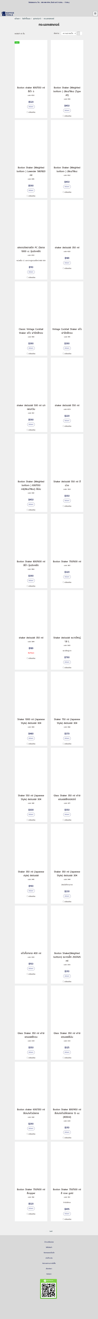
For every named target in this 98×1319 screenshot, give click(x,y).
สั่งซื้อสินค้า (31, 107)
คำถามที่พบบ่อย (49, 1242)
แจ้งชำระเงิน (49, 1258)
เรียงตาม (57, 33)
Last (51, 1231)
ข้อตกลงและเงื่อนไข (49, 1252)
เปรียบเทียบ (32, 112)
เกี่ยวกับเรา (49, 1268)
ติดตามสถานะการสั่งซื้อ (49, 1263)
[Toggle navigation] (95, 13)
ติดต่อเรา (49, 1274)
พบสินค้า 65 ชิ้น (20, 33)
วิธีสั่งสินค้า (49, 1247)
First (47, 1231)
